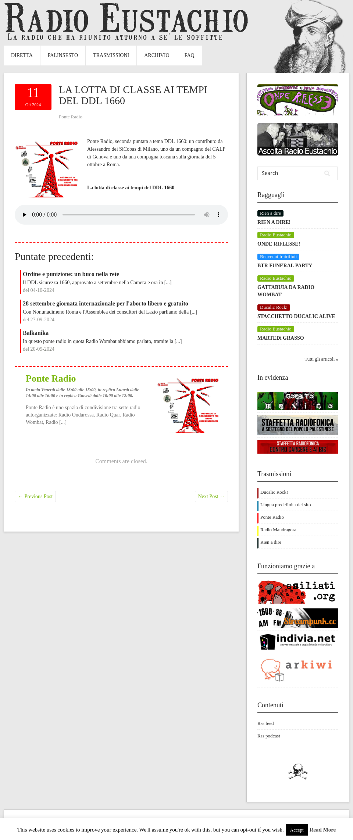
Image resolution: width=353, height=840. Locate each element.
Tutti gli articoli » (321, 359)
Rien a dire (270, 542)
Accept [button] (297, 830)
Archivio (156, 55)
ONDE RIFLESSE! (278, 244)
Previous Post (35, 496)
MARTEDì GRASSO (280, 338)
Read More (322, 830)
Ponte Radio (70, 116)
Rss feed (265, 723)
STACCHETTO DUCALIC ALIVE (296, 316)
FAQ (190, 55)
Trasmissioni (111, 55)
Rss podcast (268, 736)
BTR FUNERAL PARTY (284, 265)
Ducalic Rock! (274, 492)
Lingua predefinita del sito (285, 504)
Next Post (211, 496)
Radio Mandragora (278, 529)
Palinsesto (63, 55)
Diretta (22, 55)
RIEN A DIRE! (273, 222)
